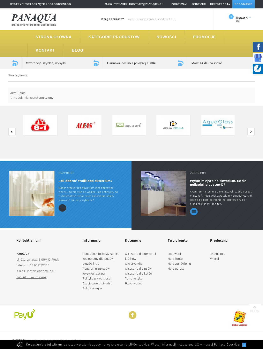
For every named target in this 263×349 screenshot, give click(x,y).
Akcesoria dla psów (138, 269)
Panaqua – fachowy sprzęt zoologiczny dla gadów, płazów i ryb (101, 259)
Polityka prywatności (97, 279)
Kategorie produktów (114, 37)
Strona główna (54, 37)
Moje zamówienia (179, 264)
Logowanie (175, 254)
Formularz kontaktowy (31, 277)
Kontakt (45, 50)
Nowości (166, 37)
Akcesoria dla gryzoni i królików (140, 256)
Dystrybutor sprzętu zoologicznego (40, 4)
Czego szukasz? (112, 19)
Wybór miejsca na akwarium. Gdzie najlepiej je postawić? (218, 183)
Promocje (204, 37)
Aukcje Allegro (92, 288)
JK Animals (217, 254)
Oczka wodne (134, 283)
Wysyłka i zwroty (94, 274)
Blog (77, 50)
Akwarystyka (133, 264)
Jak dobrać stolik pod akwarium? (86, 181)
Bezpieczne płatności (97, 283)
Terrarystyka (133, 279)
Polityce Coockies (226, 345)
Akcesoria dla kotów (138, 274)
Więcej (214, 259)
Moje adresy (176, 269)
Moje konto (175, 259)
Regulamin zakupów (96, 269)
